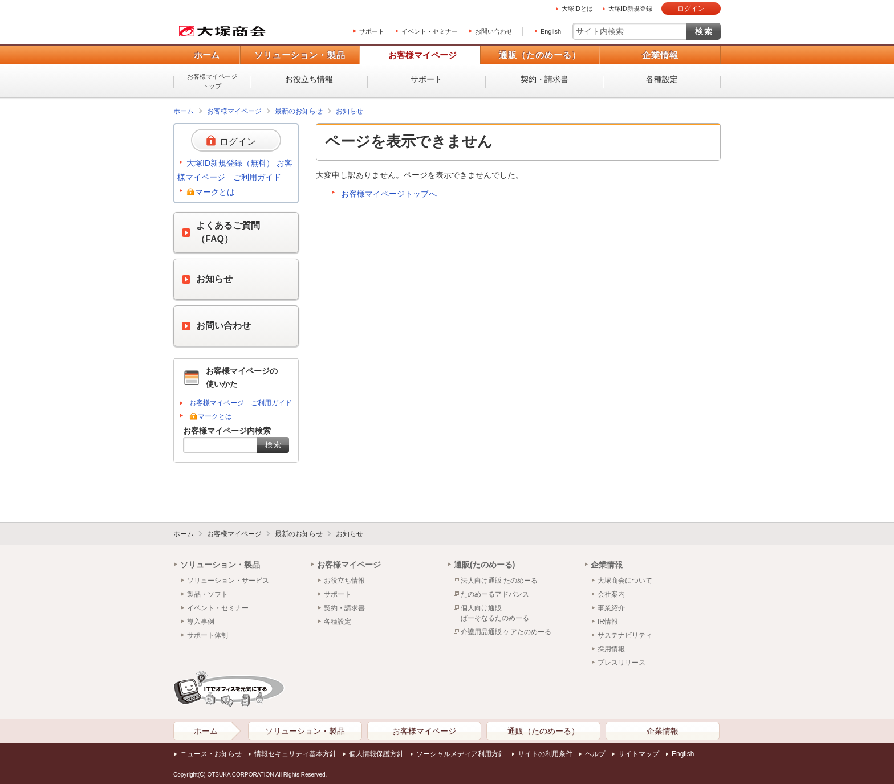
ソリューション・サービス (228, 581)
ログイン (691, 9)
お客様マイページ (422, 55)
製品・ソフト (207, 594)
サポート (371, 31)
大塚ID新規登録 (630, 8)
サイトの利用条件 (545, 754)
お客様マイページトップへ (389, 193)
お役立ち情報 (309, 79)
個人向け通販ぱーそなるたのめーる (495, 613)
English (551, 31)
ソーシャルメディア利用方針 (460, 754)
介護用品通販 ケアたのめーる (506, 632)
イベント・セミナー (429, 31)
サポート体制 (207, 635)
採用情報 (611, 649)
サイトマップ (638, 754)
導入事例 (200, 622)
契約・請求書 (544, 79)
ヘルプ (595, 754)
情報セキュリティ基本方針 (295, 754)
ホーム (207, 55)
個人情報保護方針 (376, 754)
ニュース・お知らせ (211, 754)
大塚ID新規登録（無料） (230, 163)
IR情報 (608, 622)
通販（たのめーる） (540, 55)
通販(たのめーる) (484, 564)
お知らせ (349, 111)
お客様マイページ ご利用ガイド (240, 403)
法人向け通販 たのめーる (499, 581)
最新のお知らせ (299, 111)
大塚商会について (625, 581)
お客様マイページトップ (212, 81)
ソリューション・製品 (300, 55)
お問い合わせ (494, 31)
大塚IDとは (577, 8)
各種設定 (662, 79)
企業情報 (660, 55)
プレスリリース (621, 663)
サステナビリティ (625, 635)
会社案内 (611, 594)
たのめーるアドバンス (495, 594)
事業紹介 (611, 608)
